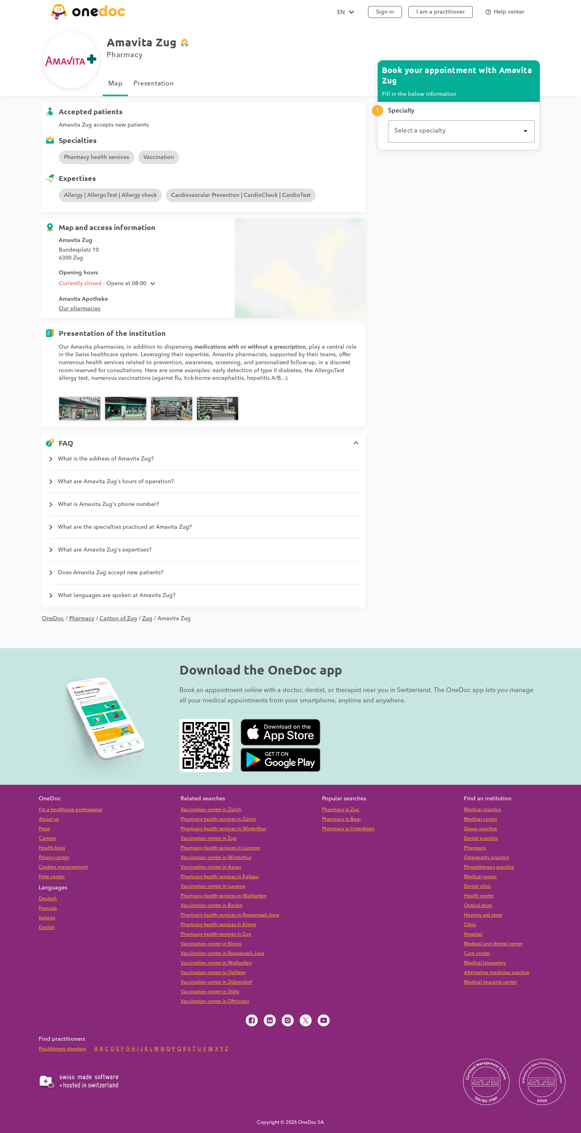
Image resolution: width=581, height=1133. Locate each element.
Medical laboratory (485, 963)
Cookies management (63, 867)
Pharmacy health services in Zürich (218, 819)
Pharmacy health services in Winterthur (223, 829)
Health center (479, 896)
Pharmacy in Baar (341, 819)
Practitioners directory (62, 1049)
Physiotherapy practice (489, 867)
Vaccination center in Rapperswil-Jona (223, 953)
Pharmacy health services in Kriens (218, 925)
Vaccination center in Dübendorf (216, 982)
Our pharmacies (79, 309)
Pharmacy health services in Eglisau (220, 877)
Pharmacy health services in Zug (216, 934)
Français (48, 908)
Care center (477, 953)
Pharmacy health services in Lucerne (220, 848)
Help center (52, 877)
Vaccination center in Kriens (211, 944)
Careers (47, 838)
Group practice (480, 829)
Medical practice (482, 810)
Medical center (480, 819)
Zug (147, 618)
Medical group (480, 877)
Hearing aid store (483, 915)
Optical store (478, 905)
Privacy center (54, 857)
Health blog (52, 848)
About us (49, 819)
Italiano (47, 918)
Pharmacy (81, 618)
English (47, 927)
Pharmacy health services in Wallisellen (224, 896)
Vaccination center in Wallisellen (216, 963)
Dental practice (481, 838)
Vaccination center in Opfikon (213, 972)
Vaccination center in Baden (212, 905)
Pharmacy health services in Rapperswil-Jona (230, 915)
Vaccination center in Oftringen (215, 1001)
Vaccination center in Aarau (211, 867)
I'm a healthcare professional (70, 810)
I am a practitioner (440, 12)
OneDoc (53, 618)
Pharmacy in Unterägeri (348, 829)
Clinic (470, 925)
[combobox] (461, 131)
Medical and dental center (493, 944)
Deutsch (48, 899)
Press (44, 829)
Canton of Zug (118, 618)
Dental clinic (477, 886)
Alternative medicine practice (496, 972)
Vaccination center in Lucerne (213, 886)
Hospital (473, 934)
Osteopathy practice (486, 857)
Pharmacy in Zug (340, 810)
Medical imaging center (490, 982)
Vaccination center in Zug (209, 838)
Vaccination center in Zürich (211, 810)
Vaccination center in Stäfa (210, 992)
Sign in (385, 12)
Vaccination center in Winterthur (216, 857)
